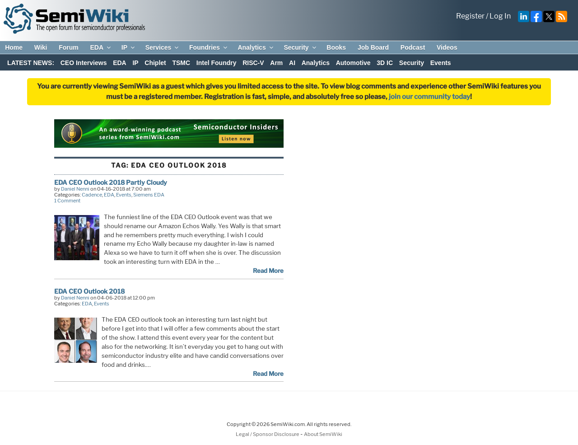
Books (336, 47)
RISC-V (253, 62)
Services (162, 47)
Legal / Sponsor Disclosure (268, 434)
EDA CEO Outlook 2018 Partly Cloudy (110, 182)
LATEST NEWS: (30, 62)
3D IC (385, 62)
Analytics (256, 47)
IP (128, 47)
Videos (447, 47)
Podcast (413, 47)
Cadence (92, 195)
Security (300, 47)
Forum (69, 47)
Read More (268, 270)
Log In (500, 16)
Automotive (353, 62)
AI (292, 62)
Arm (276, 62)
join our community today (429, 97)
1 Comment (67, 200)
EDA (101, 47)
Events (440, 62)
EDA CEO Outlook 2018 (89, 291)
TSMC (181, 62)
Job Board (373, 47)
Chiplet (155, 62)
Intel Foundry (216, 62)
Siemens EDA (148, 195)
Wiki (40, 47)
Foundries (208, 47)
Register (470, 16)
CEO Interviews (84, 62)
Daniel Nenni (75, 189)
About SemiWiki (323, 434)
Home (14, 47)
